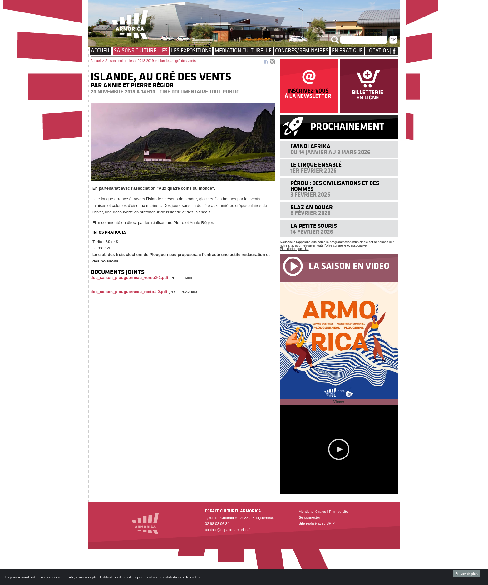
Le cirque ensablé (316, 165)
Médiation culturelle (243, 50)
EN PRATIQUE (347, 50)
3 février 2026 (310, 195)
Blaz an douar (311, 207)
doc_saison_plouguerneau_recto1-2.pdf (129, 291)
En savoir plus (466, 573)
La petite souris (313, 226)
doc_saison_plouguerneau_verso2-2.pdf (129, 277)
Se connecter (309, 517)
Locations (379, 50)
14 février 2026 (311, 232)
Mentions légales (312, 511)
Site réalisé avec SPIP (317, 523)
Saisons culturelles (141, 50)
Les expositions (191, 50)
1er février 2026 (313, 170)
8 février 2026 (310, 213)
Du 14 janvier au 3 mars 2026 (330, 152)
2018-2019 (145, 60)
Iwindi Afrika (310, 146)
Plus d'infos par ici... (294, 249)
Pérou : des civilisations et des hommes (334, 186)
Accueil (101, 50)
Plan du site (338, 511)
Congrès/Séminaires (301, 50)
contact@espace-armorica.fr (228, 530)
